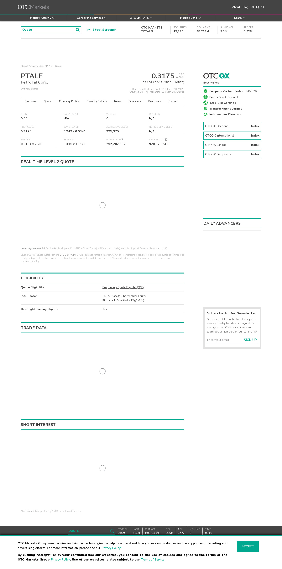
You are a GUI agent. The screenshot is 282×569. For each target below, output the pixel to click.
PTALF (49, 66)
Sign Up (250, 340)
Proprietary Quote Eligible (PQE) (123, 284)
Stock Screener (101, 30)
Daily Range (71, 114)
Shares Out (158, 139)
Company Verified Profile (233, 90)
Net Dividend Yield (160, 127)
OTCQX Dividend (232, 126)
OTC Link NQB (67, 251)
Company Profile (69, 101)
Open (24, 114)
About (236, 7)
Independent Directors (225, 114)
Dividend (154, 114)
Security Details (97, 101)
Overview (30, 101)
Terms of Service (152, 559)
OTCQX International (232, 135)
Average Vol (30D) (117, 127)
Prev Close (27, 127)
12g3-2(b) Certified (222, 102)
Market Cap (114, 139)
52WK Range (71, 127)
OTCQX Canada (232, 145)
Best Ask (69, 139)
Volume (111, 114)
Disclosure (154, 101)
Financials (135, 101)
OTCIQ (255, 7)
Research (174, 101)
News (117, 101)
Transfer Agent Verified (225, 108)
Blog (245, 7)
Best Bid (26, 139)
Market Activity (29, 66)
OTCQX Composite (232, 154)
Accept (248, 546)
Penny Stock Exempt (223, 97)
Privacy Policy (111, 548)
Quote (48, 101)
